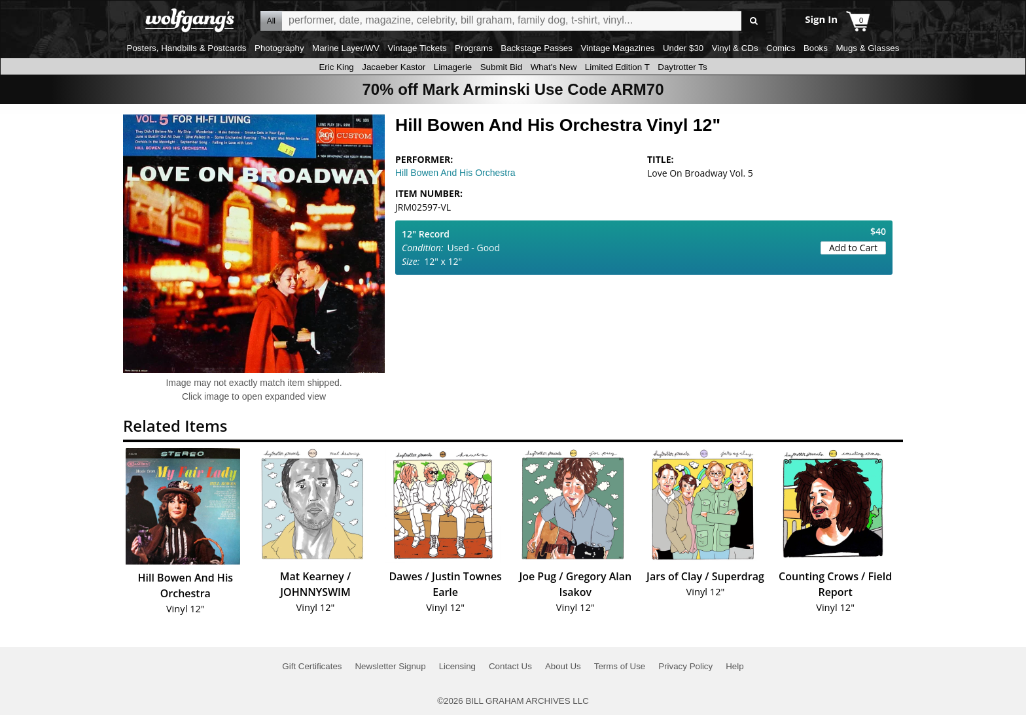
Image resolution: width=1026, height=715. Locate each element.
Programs (474, 48)
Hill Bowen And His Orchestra (455, 172)
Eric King (336, 67)
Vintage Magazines (617, 48)
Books (816, 48)
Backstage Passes (537, 48)
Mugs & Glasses (867, 48)
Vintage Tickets (416, 48)
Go (753, 21)
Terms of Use (620, 666)
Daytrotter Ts (682, 67)
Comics (780, 48)
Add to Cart (853, 247)
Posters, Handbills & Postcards (187, 48)
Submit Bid (501, 67)
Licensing (457, 666)
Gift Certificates (312, 666)
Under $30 (683, 48)
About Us (563, 666)
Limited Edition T (617, 67)
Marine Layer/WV (346, 48)
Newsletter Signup (390, 666)
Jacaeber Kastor (393, 67)
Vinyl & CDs (735, 48)
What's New (554, 67)
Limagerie (453, 67)
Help (734, 666)
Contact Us (510, 666)
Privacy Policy (685, 666)
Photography (279, 48)
